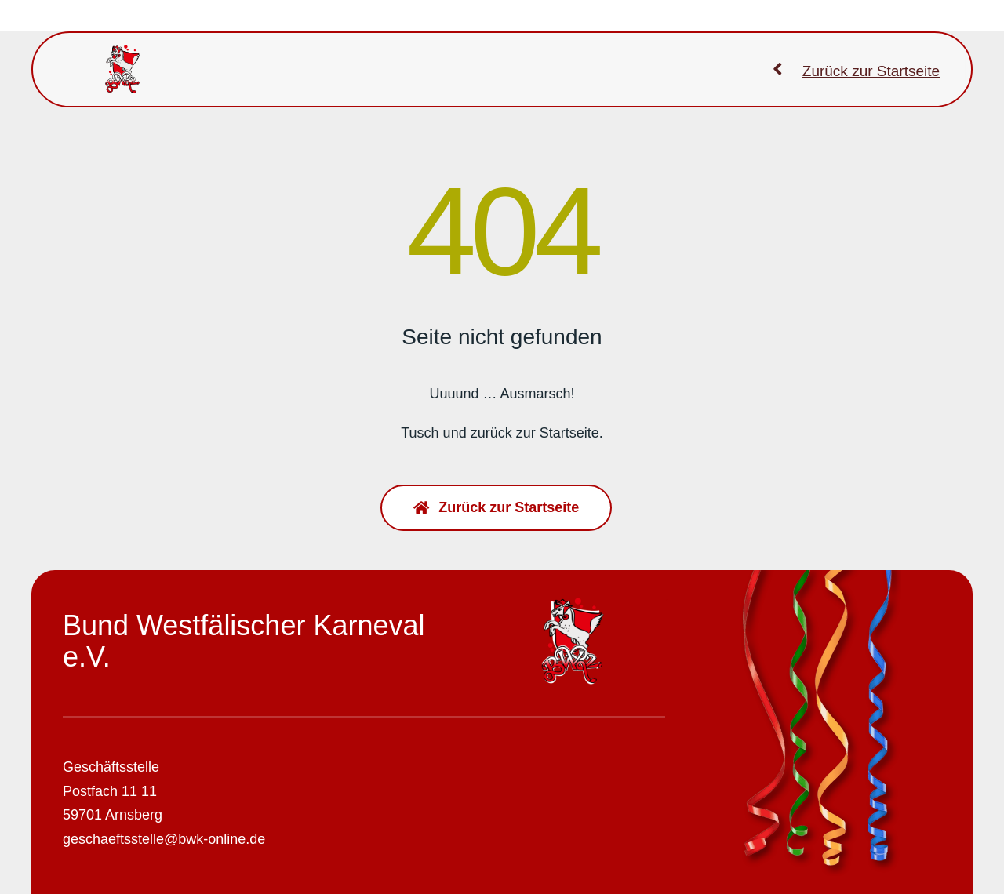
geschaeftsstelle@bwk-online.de (164, 839)
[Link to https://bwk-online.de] (778, 68)
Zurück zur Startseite (871, 71)
